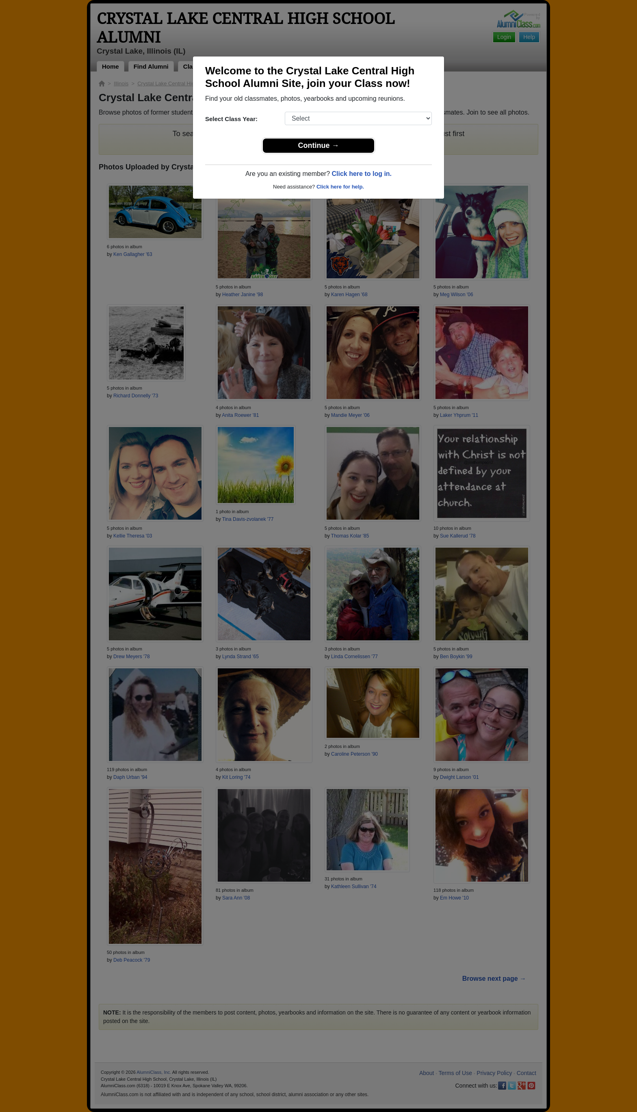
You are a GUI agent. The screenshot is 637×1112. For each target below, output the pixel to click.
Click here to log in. (362, 173)
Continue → (318, 145)
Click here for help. (340, 187)
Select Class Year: (231, 118)
